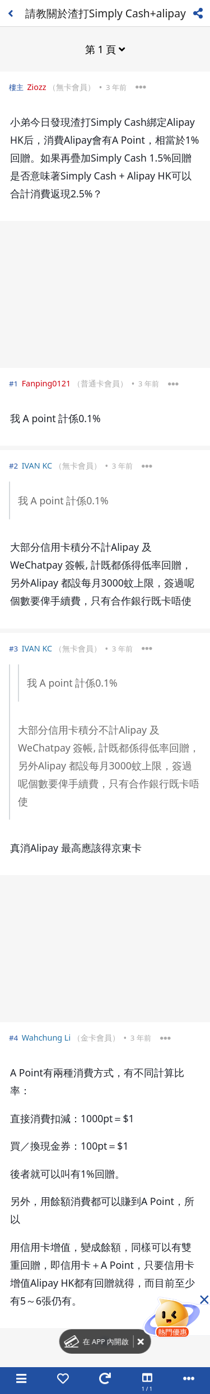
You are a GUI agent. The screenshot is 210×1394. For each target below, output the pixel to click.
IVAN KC (37, 465)
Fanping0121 (46, 383)
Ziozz (36, 87)
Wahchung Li (46, 1037)
